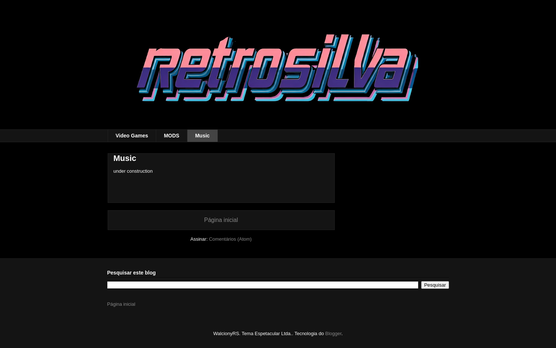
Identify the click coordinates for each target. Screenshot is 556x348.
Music (202, 136)
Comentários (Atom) (230, 239)
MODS (171, 136)
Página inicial (221, 220)
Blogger (333, 333)
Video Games (132, 136)
